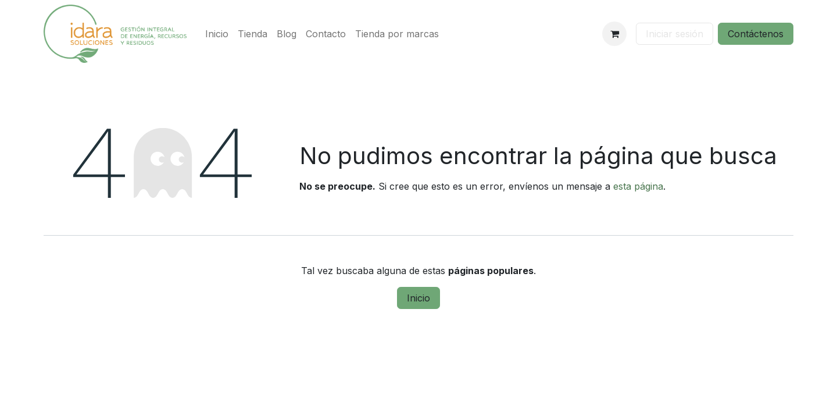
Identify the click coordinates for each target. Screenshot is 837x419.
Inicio (418, 298)
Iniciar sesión (674, 34)
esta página (638, 186)
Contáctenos (756, 34)
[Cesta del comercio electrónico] (614, 34)
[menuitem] (217, 33)
